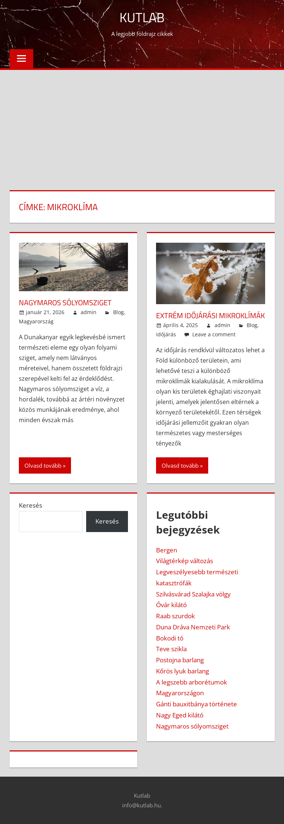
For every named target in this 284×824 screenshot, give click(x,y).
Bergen (166, 550)
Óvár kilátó (171, 605)
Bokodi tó (169, 638)
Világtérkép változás (184, 560)
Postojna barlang (180, 660)
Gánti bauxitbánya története (196, 704)
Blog (118, 312)
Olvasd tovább (42, 465)
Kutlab (142, 17)
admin (89, 312)
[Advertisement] (142, 125)
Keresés (30, 505)
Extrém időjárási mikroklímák (210, 315)
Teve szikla (171, 649)
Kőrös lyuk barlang (182, 671)
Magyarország (36, 321)
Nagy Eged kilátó (179, 715)
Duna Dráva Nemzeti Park (193, 627)
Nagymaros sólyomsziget (65, 302)
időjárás (166, 334)
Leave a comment (214, 334)
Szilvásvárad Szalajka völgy (193, 594)
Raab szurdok (175, 616)
